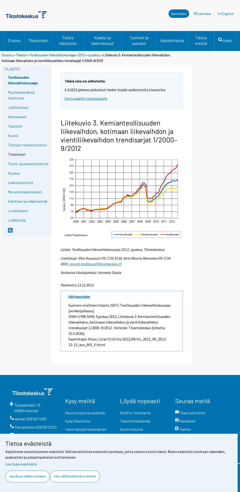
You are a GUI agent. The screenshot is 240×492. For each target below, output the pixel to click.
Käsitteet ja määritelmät (28, 201)
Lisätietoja (17, 220)
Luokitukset (18, 210)
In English (226, 13)
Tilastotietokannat (135, 421)
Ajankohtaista (172, 40)
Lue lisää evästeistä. (21, 464)
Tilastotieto (38, 40)
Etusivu (14, 40)
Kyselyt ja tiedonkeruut (102, 40)
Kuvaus (14, 173)
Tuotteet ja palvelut (139, 40)
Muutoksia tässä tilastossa (21, 95)
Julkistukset (18, 107)
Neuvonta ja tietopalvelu (85, 412)
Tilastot (21, 55)
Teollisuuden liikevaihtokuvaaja (52, 55)
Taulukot (15, 126)
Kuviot (13, 135)
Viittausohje (78, 296)
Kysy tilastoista (77, 421)
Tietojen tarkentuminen (27, 145)
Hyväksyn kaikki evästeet (27, 476)
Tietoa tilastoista (67, 40)
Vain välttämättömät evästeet (75, 476)
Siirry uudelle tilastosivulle (86, 98)
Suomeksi (179, 13)
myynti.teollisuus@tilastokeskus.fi (95, 264)
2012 (81, 55)
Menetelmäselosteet (25, 192)
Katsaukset (17, 116)
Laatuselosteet (20, 182)
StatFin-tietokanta (135, 412)
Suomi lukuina (131, 429)
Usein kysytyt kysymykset (85, 429)
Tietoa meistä (201, 40)
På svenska (203, 13)
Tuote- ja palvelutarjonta (28, 163)
